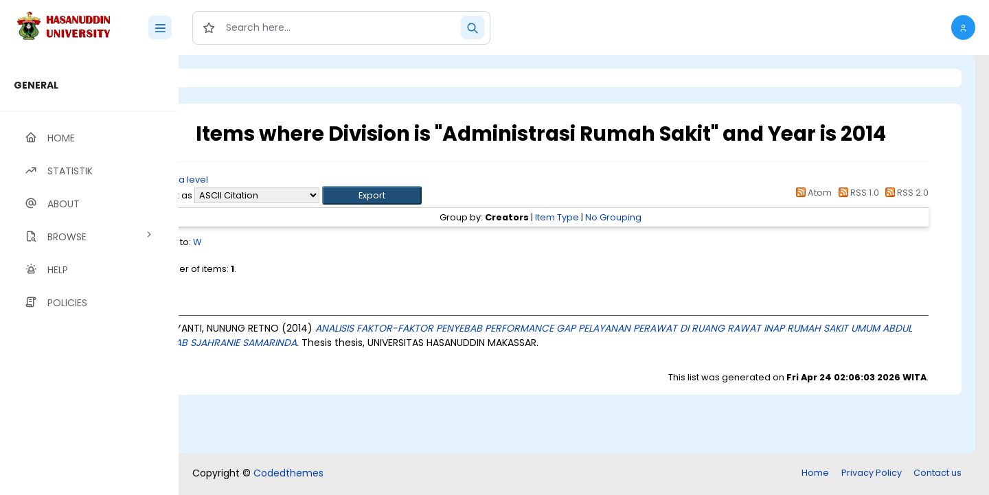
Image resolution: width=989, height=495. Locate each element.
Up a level (253, 179)
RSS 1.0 (856, 192)
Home (815, 473)
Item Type (593, 217)
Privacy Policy (871, 473)
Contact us (937, 473)
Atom (812, 192)
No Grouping (650, 217)
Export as (245, 195)
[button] (963, 27)
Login (237, 78)
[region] (89, 275)
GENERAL (36, 85)
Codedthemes (288, 473)
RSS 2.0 (905, 192)
